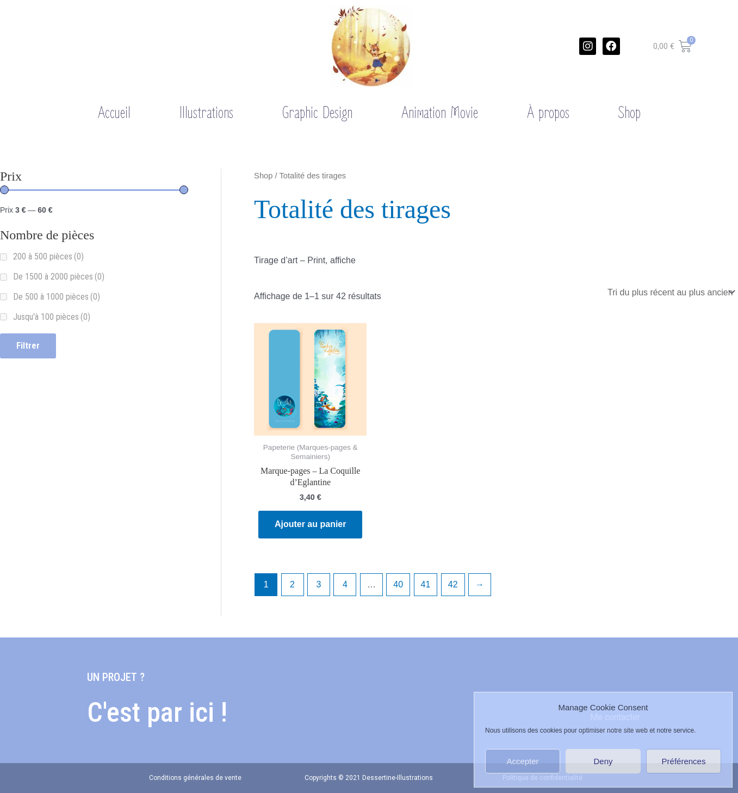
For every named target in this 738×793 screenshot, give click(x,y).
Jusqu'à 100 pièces (51, 317)
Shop (629, 113)
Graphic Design (317, 113)
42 (453, 584)
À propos (548, 113)
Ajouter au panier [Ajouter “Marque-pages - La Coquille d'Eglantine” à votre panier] (310, 524)
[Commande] (670, 292)
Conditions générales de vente (195, 778)
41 (426, 584)
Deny (602, 761)
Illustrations (206, 113)
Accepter (522, 761)
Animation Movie (439, 113)
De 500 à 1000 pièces (56, 297)
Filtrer (28, 345)
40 (398, 584)
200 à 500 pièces (48, 256)
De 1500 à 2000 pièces (58, 276)
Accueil (114, 113)
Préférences (684, 761)
